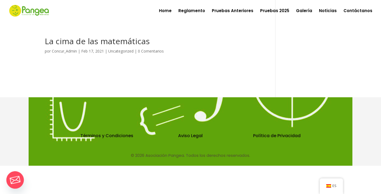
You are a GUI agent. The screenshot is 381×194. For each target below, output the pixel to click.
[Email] (15, 180)
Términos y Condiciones (106, 136)
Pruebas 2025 (274, 11)
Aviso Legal (190, 136)
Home (165, 11)
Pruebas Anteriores (232, 11)
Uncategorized (121, 51)
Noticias (328, 11)
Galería (304, 11)
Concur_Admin (64, 51)
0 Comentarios (151, 51)
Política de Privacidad (277, 136)
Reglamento (191, 11)
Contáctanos (357, 11)
